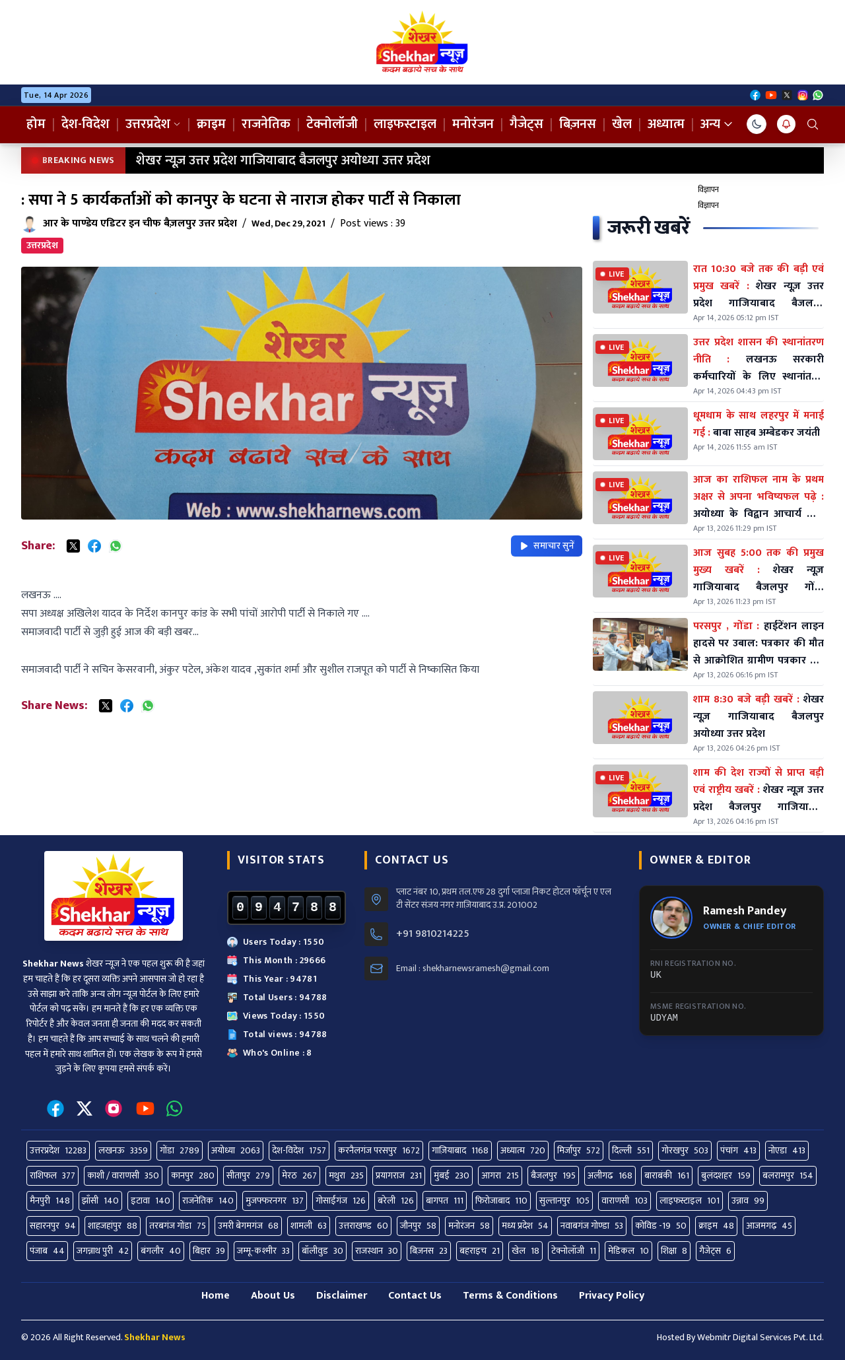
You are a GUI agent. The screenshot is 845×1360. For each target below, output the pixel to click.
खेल (622, 124)
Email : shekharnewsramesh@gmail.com (472, 968)
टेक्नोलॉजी (332, 124)
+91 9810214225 (432, 934)
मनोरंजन (473, 124)
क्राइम (211, 124)
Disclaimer (341, 1296)
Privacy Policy (611, 1296)
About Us (273, 1296)
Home (215, 1296)
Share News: (54, 706)
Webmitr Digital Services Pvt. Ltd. (760, 1337)
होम (36, 124)
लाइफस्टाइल (405, 124)
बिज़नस (577, 124)
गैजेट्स (526, 124)
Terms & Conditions (510, 1296)
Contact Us (415, 1296)
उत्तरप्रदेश (153, 124)
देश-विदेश (85, 124)
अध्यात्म (666, 124)
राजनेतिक (266, 124)
